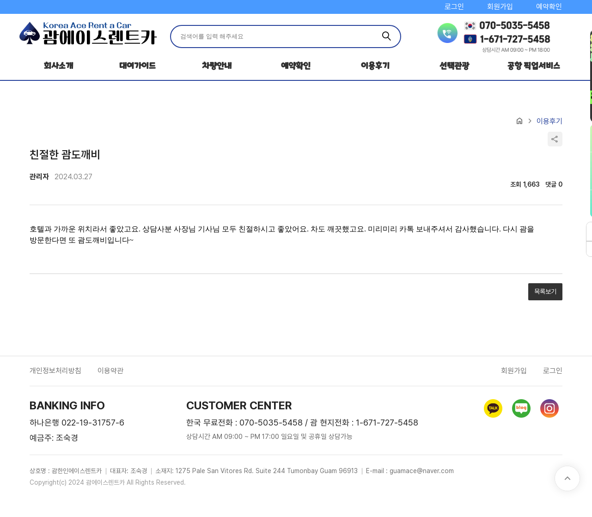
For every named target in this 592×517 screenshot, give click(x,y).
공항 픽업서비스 (533, 66)
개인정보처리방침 (55, 370)
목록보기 (545, 291)
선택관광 (454, 66)
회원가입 (500, 6)
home (519, 121)
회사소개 (58, 66)
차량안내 (217, 66)
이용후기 (375, 66)
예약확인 (549, 6)
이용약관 (110, 370)
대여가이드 (137, 66)
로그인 (454, 6)
